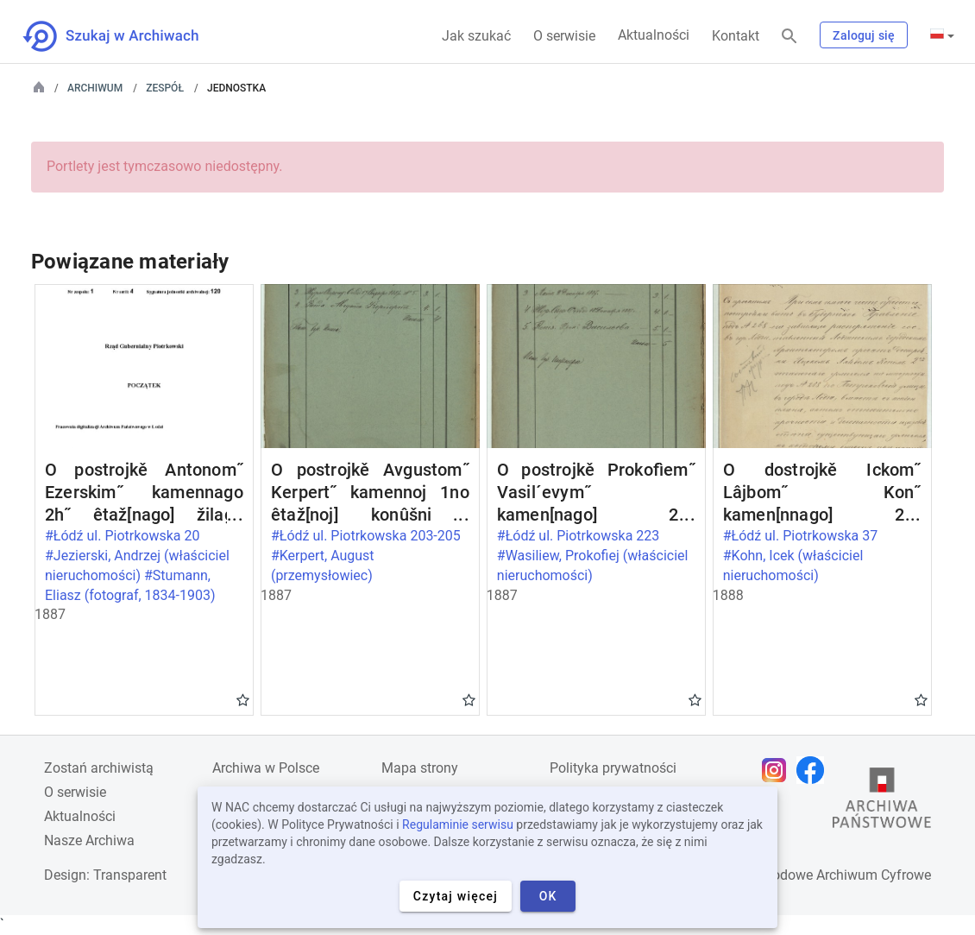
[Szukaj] (789, 36)
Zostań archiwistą (99, 768)
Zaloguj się (864, 35)
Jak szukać (476, 36)
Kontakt (735, 36)
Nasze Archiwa (89, 840)
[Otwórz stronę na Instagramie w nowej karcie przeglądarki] (778, 770)
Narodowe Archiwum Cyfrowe (841, 875)
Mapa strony (419, 768)
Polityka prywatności (613, 768)
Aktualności (653, 35)
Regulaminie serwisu (457, 824)
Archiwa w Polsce (265, 768)
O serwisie (564, 36)
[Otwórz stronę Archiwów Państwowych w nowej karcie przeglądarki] (882, 802)
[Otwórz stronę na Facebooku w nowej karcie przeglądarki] (814, 770)
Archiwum (95, 88)
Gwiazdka (242, 699)
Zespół (165, 88)
